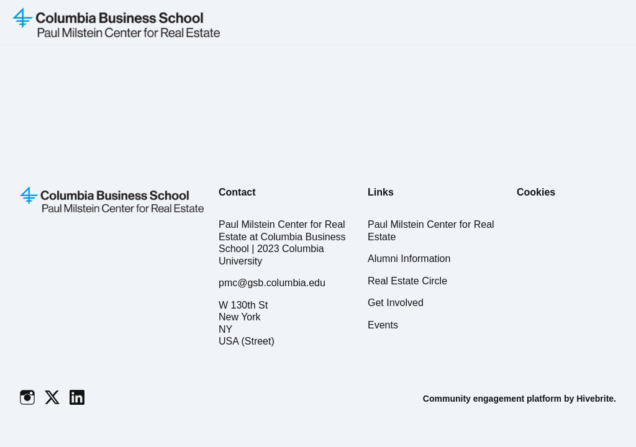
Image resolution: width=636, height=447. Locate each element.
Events (383, 325)
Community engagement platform (492, 399)
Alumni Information (409, 258)
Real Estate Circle (407, 281)
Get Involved (396, 302)
